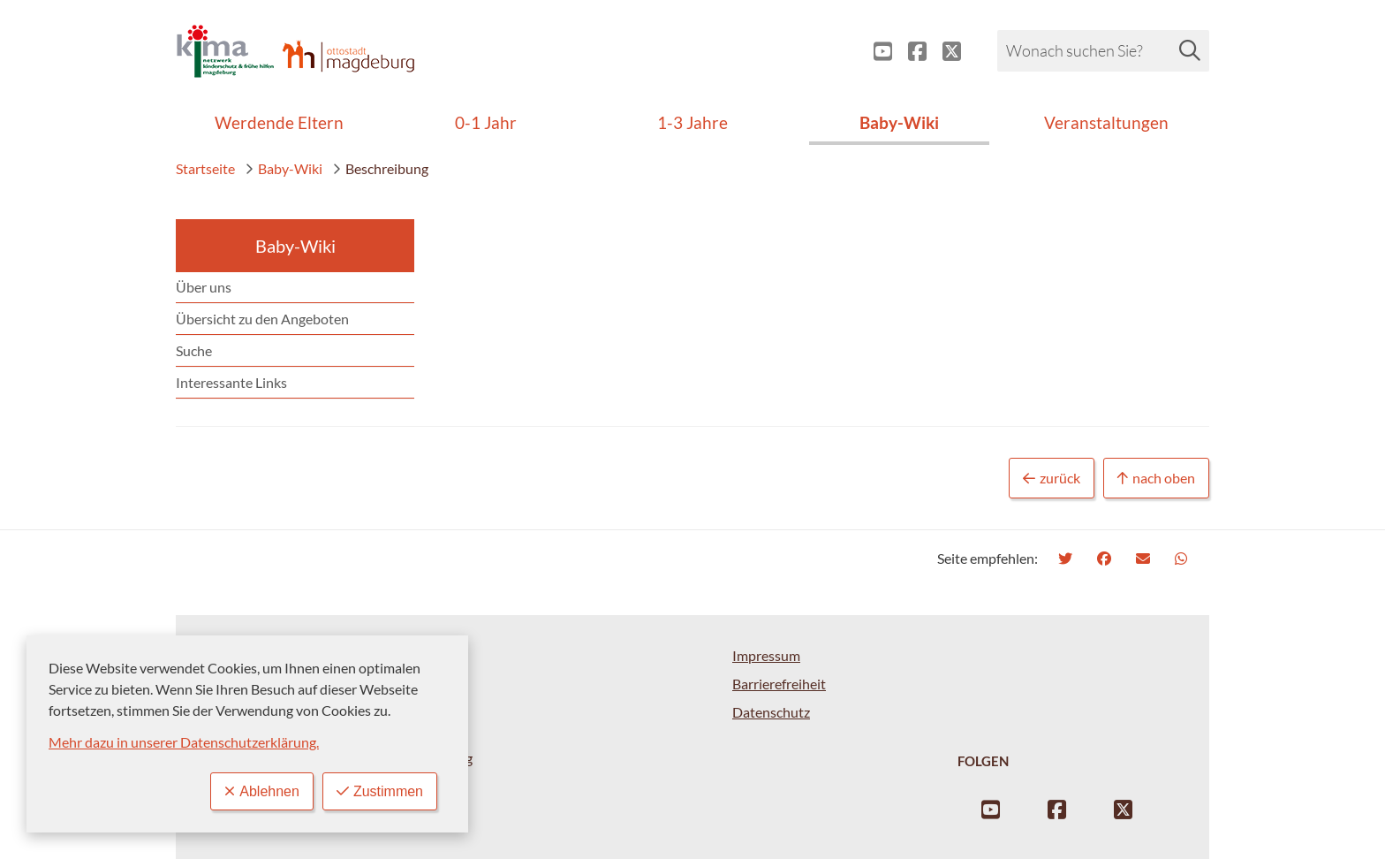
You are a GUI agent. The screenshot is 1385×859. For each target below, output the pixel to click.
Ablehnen (261, 791)
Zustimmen (380, 791)
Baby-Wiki (283, 168)
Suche (194, 350)
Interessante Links (231, 382)
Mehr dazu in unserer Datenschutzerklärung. (184, 742)
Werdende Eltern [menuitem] (279, 122)
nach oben (1156, 478)
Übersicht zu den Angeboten (262, 318)
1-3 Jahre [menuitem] (692, 122)
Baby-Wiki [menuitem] (899, 122)
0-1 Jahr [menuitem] (486, 122)
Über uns (203, 286)
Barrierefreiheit (779, 683)
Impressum (766, 655)
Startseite (205, 168)
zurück (1051, 478)
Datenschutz (771, 711)
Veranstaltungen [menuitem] (1106, 122)
